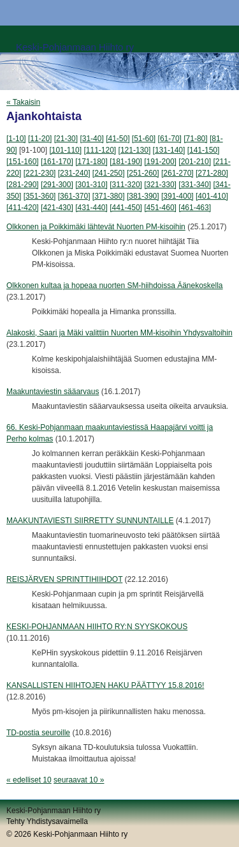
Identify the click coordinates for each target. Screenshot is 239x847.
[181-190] (126, 161)
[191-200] (160, 161)
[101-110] (65, 150)
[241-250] (108, 173)
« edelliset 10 (29, 779)
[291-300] (57, 184)
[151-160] (22, 161)
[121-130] (135, 150)
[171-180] (91, 161)
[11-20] (40, 138)
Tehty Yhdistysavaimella (47, 821)
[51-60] (144, 138)
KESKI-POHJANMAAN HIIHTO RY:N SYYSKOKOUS (96, 626)
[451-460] (160, 207)
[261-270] (177, 173)
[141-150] (203, 150)
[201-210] (194, 161)
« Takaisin (23, 102)
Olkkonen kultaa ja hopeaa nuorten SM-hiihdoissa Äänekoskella (114, 285)
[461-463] (194, 207)
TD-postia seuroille (38, 732)
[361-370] (74, 196)
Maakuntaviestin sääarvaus (52, 391)
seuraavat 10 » (79, 779)
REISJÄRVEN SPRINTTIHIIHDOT (64, 579)
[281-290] (22, 184)
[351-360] (40, 196)
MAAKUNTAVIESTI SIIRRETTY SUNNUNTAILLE (90, 520)
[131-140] (169, 150)
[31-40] (91, 138)
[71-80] (195, 138)
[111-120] (99, 150)
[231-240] (74, 173)
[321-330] (160, 184)
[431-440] (91, 207)
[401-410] (212, 196)
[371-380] (108, 196)
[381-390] (143, 196)
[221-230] (40, 173)
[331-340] (194, 184)
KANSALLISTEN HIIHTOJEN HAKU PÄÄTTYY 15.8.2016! (105, 685)
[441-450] (126, 207)
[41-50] (117, 138)
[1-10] (16, 138)
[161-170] (57, 161)
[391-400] (177, 196)
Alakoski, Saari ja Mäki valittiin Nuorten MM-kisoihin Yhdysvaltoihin (119, 332)
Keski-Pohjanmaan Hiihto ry (75, 47)
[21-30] (66, 138)
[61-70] (170, 138)
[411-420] (22, 207)
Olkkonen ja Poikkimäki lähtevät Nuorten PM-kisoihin (95, 226)
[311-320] (126, 184)
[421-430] (57, 207)
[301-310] (91, 184)
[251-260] (143, 173)
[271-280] (212, 173)
